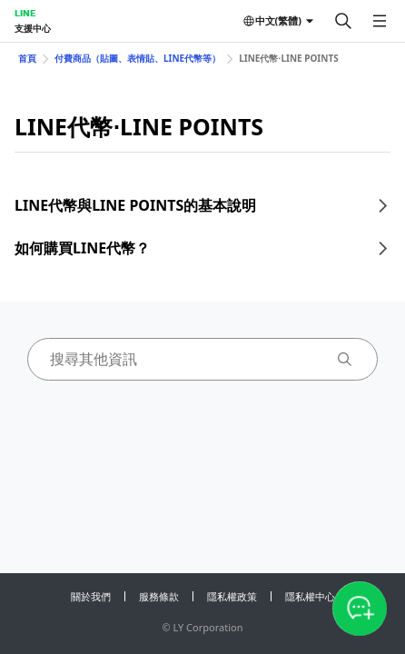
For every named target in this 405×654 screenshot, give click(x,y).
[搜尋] (343, 21)
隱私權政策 (232, 596)
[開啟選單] (379, 21)
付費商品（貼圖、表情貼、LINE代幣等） (137, 58)
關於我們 (91, 596)
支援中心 (33, 28)
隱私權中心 (310, 596)
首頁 (27, 58)
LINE (25, 12)
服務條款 (159, 596)
